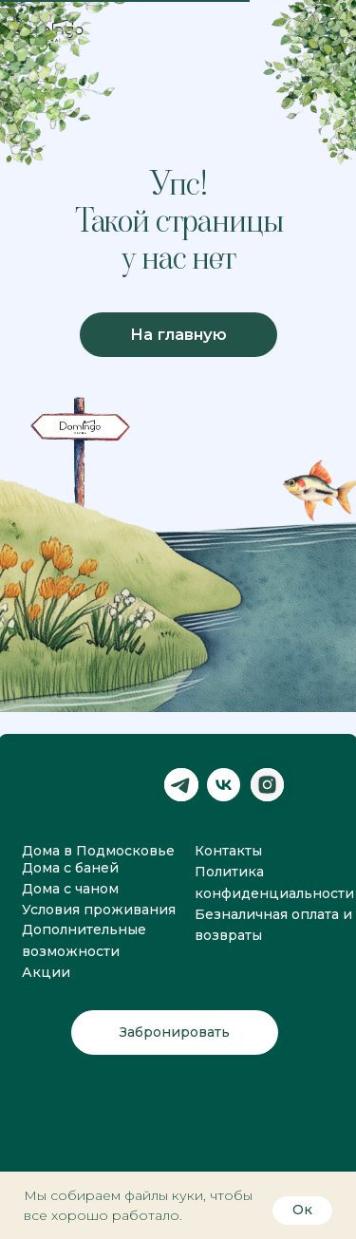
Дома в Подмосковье (98, 850)
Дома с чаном (70, 888)
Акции (46, 972)
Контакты (228, 850)
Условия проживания (99, 909)
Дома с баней (70, 867)
